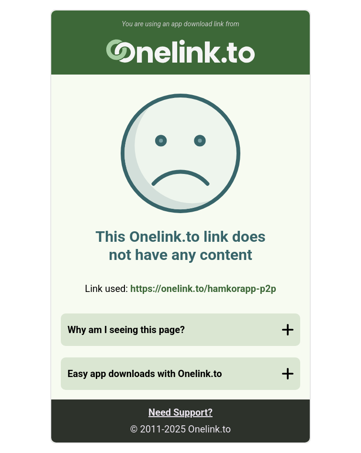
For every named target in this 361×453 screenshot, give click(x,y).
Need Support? (180, 412)
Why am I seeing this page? (126, 329)
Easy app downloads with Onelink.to (145, 373)
